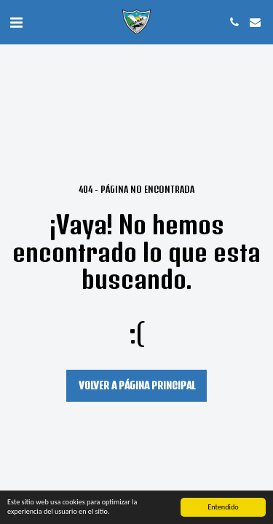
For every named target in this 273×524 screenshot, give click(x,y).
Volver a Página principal (137, 385)
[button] (16, 21)
